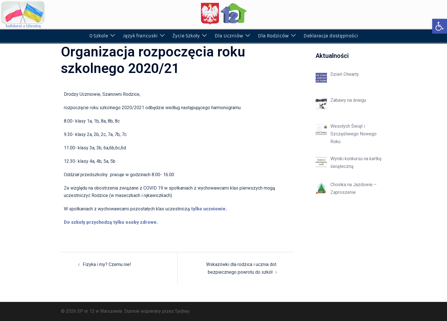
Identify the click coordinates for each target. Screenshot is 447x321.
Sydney (182, 311)
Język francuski (140, 35)
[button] (439, 26)
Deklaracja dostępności (331, 35)
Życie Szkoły (186, 35)
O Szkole (98, 35)
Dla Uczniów (229, 35)
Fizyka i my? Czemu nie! (107, 264)
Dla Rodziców (273, 35)
